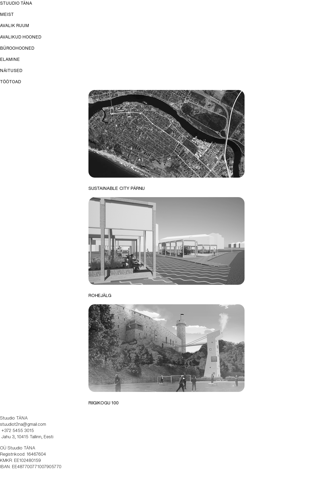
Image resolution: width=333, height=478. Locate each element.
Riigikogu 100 (103, 403)
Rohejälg (99, 295)
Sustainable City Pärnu (116, 188)
